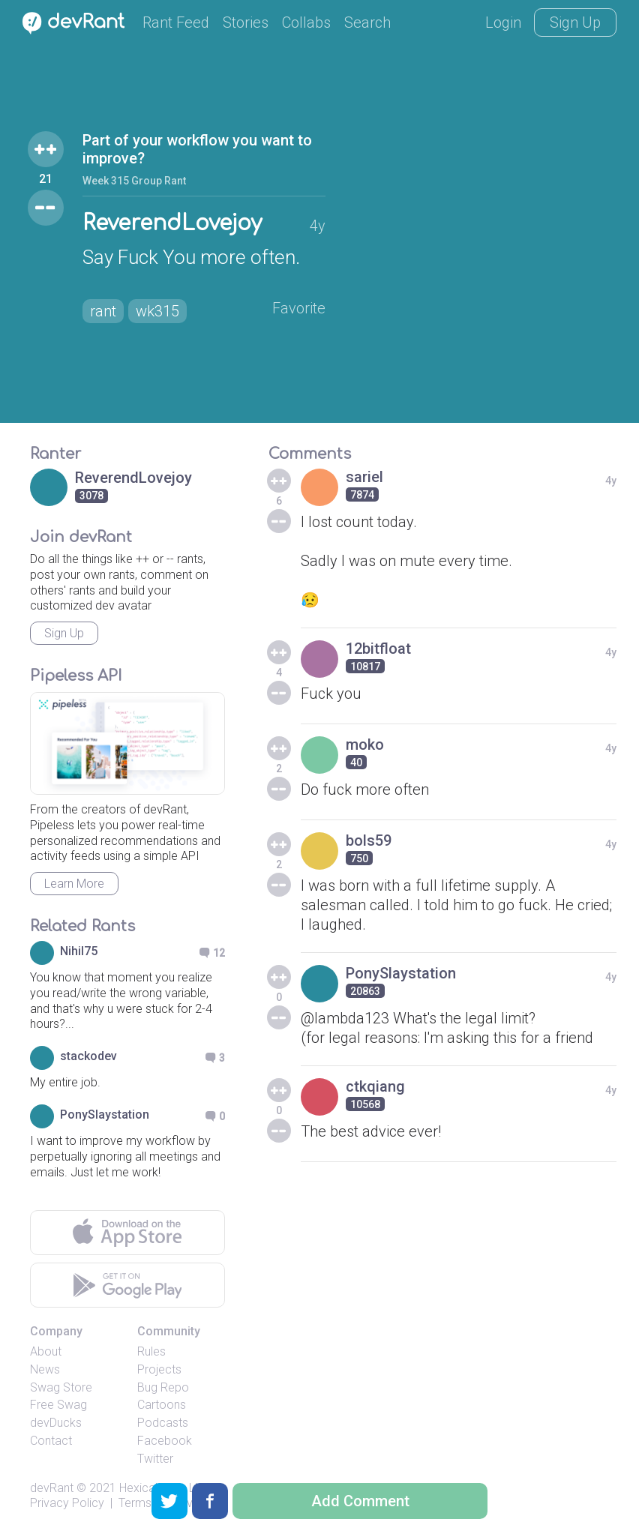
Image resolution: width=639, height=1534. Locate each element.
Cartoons (161, 1405)
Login (503, 22)
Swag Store (61, 1387)
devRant (52, 1488)
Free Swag (58, 1405)
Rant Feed (175, 22)
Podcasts (162, 1423)
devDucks (56, 1423)
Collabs (306, 22)
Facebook (164, 1441)
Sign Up (575, 22)
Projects (159, 1369)
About (46, 1351)
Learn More (74, 883)
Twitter (155, 1459)
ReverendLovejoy (172, 223)
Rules (151, 1351)
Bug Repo (163, 1387)
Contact (51, 1441)
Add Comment (360, 1501)
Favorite (299, 308)
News (45, 1369)
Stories (245, 22)
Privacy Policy (67, 1503)
